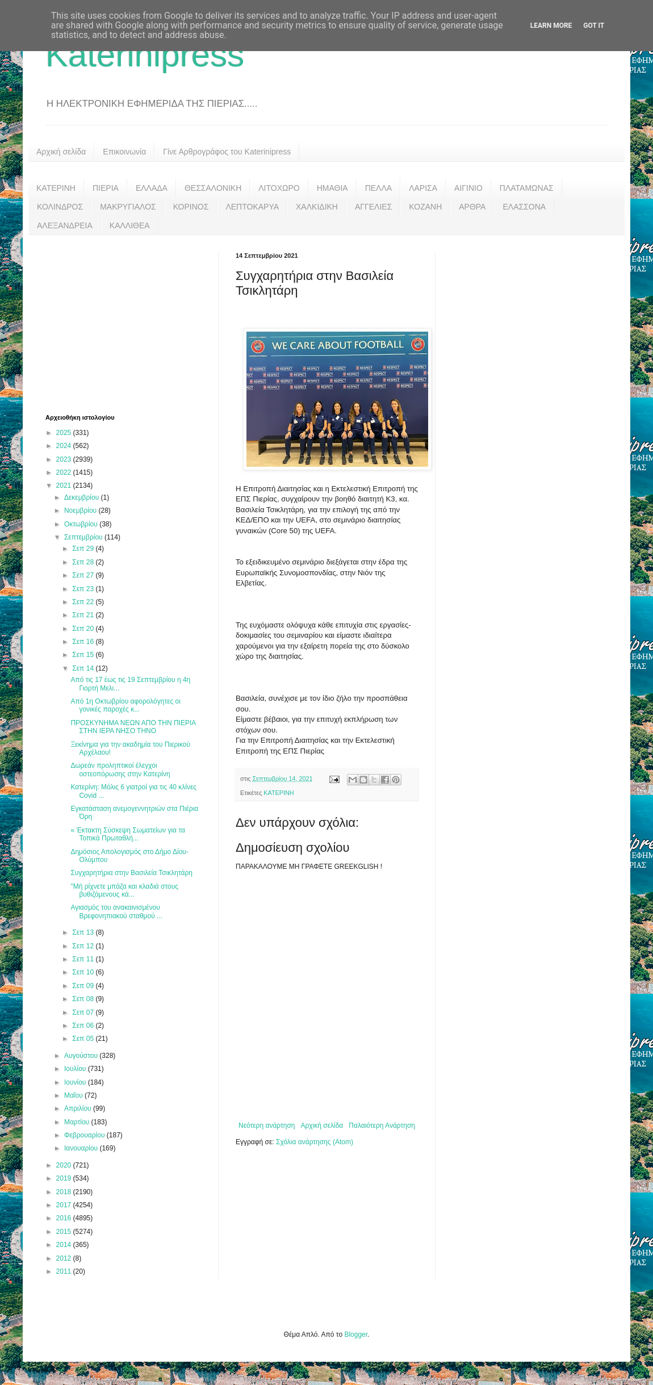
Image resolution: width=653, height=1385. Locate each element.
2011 (64, 1271)
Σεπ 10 (83, 972)
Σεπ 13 (83, 932)
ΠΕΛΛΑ (378, 188)
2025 (64, 433)
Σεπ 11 (83, 959)
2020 (64, 1165)
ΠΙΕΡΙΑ (106, 188)
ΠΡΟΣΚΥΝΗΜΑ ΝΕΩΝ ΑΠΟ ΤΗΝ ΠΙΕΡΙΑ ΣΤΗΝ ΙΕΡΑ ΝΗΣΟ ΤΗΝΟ (132, 727)
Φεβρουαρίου (85, 1135)
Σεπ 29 (83, 549)
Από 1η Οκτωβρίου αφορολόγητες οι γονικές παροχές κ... (125, 705)
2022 (64, 472)
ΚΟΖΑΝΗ (425, 206)
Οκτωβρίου (81, 524)
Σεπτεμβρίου (84, 537)
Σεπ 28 (83, 562)
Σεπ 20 (83, 629)
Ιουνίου (76, 1082)
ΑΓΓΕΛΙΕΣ (373, 206)
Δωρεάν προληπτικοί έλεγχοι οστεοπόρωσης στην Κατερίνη (120, 769)
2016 (64, 1218)
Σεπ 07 (83, 1012)
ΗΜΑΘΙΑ (332, 188)
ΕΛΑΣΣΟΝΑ (524, 206)
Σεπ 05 (83, 1039)
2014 (64, 1245)
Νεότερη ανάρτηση (266, 1125)
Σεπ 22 (83, 602)
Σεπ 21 (83, 615)
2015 (64, 1232)
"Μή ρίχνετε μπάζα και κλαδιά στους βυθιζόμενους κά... (124, 890)
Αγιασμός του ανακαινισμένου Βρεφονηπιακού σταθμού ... (116, 911)
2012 (64, 1258)
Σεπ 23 (83, 589)
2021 (64, 485)
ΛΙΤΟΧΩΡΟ (278, 188)
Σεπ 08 (83, 999)
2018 (64, 1192)
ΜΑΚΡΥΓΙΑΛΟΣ (128, 206)
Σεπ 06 (83, 1026)
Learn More (551, 26)
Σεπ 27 (83, 575)
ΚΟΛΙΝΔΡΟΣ (60, 206)
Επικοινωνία (124, 151)
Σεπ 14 (83, 668)
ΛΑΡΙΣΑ (423, 188)
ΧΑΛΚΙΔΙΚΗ (317, 206)
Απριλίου (78, 1108)
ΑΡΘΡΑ (472, 206)
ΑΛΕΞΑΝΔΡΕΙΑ (65, 225)
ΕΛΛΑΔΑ (152, 188)
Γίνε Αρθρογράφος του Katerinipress (227, 151)
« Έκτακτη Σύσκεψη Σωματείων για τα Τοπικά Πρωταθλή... (127, 834)
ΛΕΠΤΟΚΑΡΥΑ (252, 206)
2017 (64, 1205)
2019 (64, 1178)
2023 (64, 459)
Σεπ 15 (83, 655)
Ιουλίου (76, 1069)
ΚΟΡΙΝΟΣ (191, 206)
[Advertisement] (130, 323)
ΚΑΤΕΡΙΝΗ (56, 188)
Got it (593, 26)
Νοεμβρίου (81, 510)
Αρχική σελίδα (61, 151)
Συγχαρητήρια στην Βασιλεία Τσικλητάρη (131, 873)
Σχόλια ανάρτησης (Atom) (314, 1142)
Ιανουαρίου (82, 1148)
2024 (64, 446)
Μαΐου (74, 1095)
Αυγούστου (81, 1056)
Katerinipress (144, 55)
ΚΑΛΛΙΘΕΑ (130, 225)
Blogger (355, 1334)
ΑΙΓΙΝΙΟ (468, 188)
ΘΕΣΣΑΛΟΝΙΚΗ (213, 188)
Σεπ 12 (83, 946)
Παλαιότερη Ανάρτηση (382, 1125)
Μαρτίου (77, 1122)
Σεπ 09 (83, 986)
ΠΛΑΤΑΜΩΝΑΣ (527, 188)
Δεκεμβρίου (82, 497)
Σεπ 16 (83, 642)
